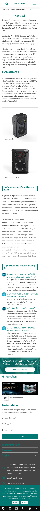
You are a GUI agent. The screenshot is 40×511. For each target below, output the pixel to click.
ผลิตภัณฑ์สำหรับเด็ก (17, 10)
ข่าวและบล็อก (9, 376)
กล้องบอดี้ (29, 10)
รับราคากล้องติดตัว (20, 369)
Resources (7, 450)
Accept (24, 502)
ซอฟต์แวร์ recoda (16, 398)
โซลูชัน (5, 455)
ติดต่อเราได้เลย (10, 405)
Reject (15, 502)
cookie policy (14, 498)
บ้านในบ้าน (5, 10)
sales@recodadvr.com (12, 478)
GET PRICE (20, 437)
